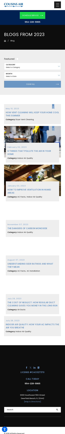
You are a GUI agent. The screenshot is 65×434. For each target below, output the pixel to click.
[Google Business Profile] (38, 368)
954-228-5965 (32, 22)
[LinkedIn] (34, 368)
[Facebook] (26, 368)
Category (10, 65)
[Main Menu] (57, 4)
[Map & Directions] (32, 401)
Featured (9, 58)
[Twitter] (30, 368)
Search (10, 409)
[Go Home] (5, 41)
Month (9, 74)
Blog (12, 40)
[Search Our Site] (57, 410)
